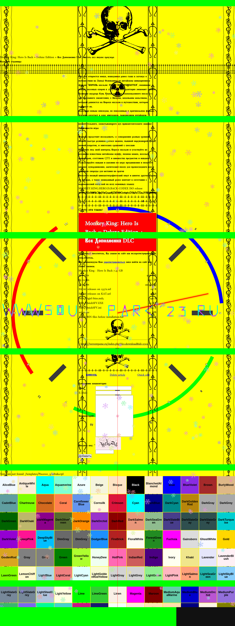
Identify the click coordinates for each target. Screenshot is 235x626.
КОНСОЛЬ (91, 375)
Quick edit (143, 375)
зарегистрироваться (114, 262)
